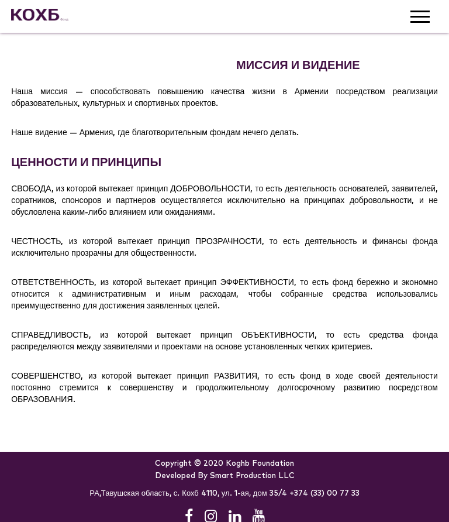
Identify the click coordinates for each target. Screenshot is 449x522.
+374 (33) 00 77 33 (324, 493)
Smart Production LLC (252, 476)
